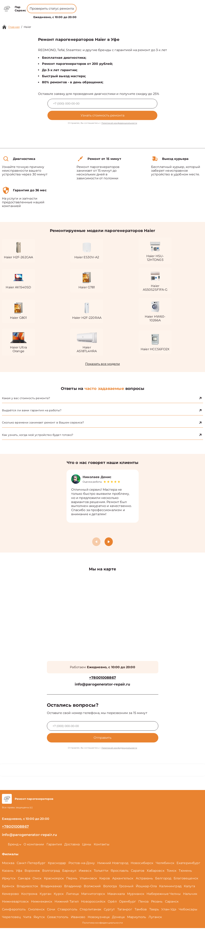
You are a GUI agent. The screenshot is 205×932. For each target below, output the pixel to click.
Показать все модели (102, 365)
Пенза (143, 905)
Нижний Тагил (67, 905)
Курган (45, 898)
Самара (24, 882)
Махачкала (116, 898)
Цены (100, 14)
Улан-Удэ (168, 913)
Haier (27, 27)
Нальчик (190, 898)
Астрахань (144, 882)
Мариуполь (136, 921)
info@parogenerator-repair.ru (102, 688)
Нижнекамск (41, 905)
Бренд (65, 14)
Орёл (112, 905)
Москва (8, 867)
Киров (104, 882)
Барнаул (69, 874)
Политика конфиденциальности (102, 926)
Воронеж (32, 874)
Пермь (71, 882)
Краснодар (57, 867)
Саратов (137, 874)
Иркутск (8, 882)
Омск (37, 882)
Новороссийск (93, 905)
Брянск (8, 890)
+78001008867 (89, 6)
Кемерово (10, 898)
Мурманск (135, 898)
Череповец (11, 921)
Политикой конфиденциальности (119, 123)
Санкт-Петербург (31, 867)
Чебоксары (188, 913)
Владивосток (27, 890)
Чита (27, 921)
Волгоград (51, 874)
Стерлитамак (90, 913)
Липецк (72, 898)
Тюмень (185, 874)
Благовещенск (186, 882)
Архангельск (122, 882)
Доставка (72, 848)
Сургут (109, 913)
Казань (8, 874)
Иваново (78, 921)
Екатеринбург (188, 867)
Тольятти (101, 874)
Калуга (189, 890)
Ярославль (119, 874)
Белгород (163, 882)
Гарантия (54, 848)
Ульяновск (88, 882)
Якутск (39, 921)
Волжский (92, 890)
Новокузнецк (99, 921)
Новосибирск (142, 867)
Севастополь (57, 921)
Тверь (154, 913)
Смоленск (36, 913)
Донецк (118, 921)
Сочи (51, 913)
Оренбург (127, 905)
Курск (59, 898)
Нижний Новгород (112, 867)
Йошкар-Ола (146, 890)
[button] (109, 545)
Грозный (126, 890)
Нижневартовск (15, 905)
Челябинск (165, 867)
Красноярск (54, 882)
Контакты (113, 14)
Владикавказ (51, 890)
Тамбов (141, 913)
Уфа (19, 874)
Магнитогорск (93, 898)
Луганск (155, 921)
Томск (172, 874)
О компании (83, 14)
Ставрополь (67, 913)
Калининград (170, 890)
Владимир (72, 890)
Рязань (157, 905)
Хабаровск (155, 874)
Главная (14, 27)
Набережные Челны (163, 898)
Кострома (29, 898)
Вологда (110, 890)
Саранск (172, 905)
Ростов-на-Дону (81, 867)
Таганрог (124, 913)
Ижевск (85, 874)
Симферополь (14, 913)
